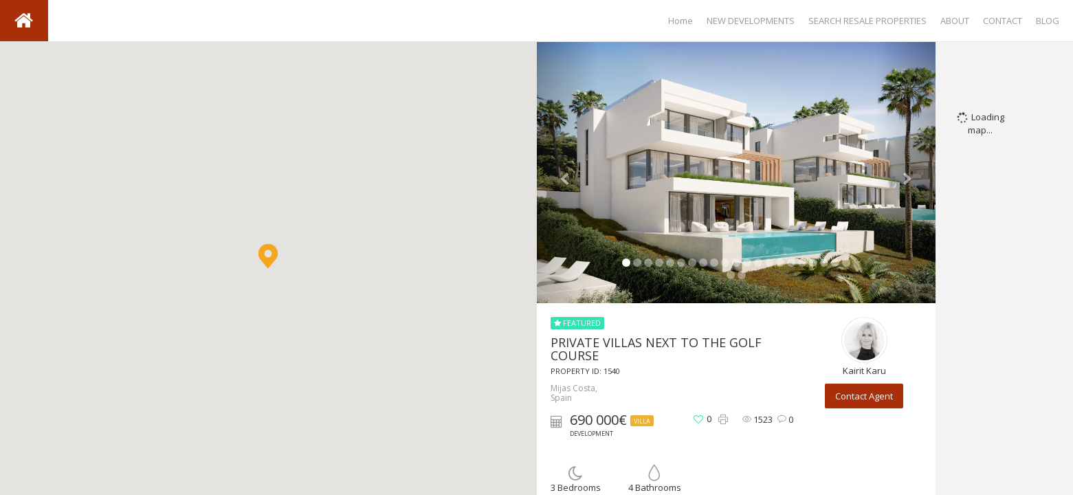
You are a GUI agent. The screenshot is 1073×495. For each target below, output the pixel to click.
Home (680, 20)
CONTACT (1002, 20)
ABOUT (954, 20)
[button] (268, 256)
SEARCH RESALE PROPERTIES (867, 20)
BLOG (1047, 20)
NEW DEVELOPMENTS (751, 20)
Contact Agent (864, 396)
